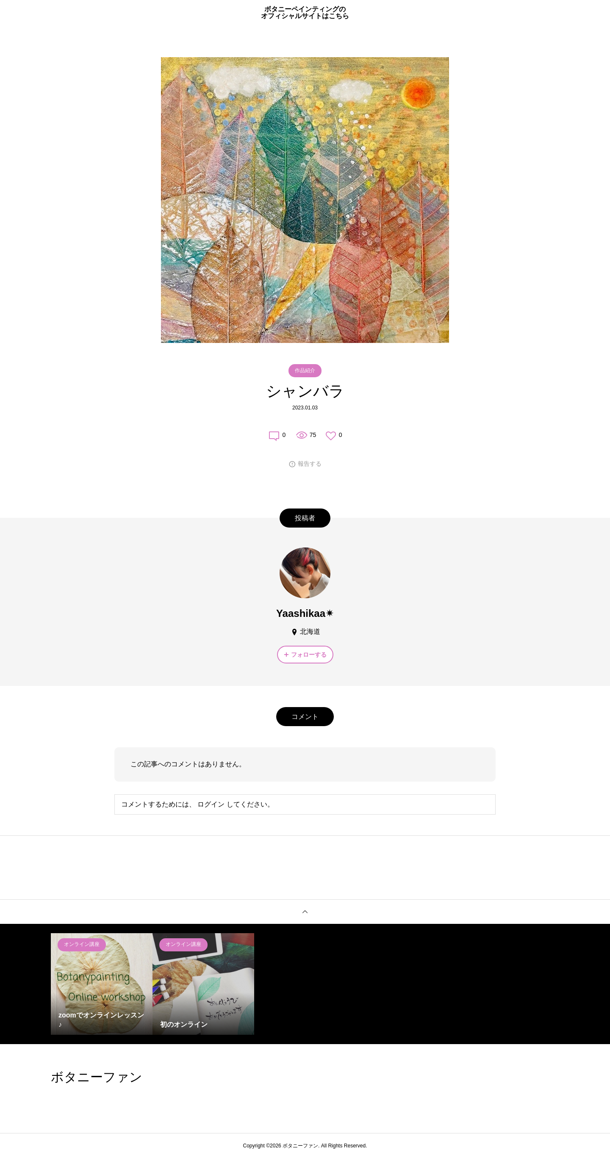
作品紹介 (305, 370)
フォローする (309, 654)
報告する (310, 463)
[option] (101, 984)
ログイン (211, 804)
